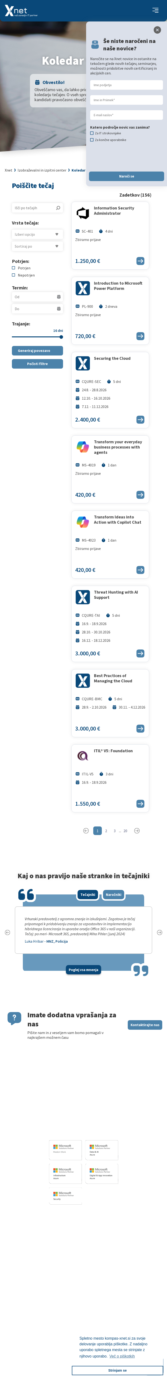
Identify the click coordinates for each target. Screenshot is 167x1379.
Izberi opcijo (25, 234)
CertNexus (105, 1266)
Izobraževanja (110, 1213)
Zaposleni (72, 1303)
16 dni (58, 330)
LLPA (68, 1327)
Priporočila (106, 1244)
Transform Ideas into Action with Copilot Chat (117, 519)
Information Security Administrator (114, 210)
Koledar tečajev (85, 170)
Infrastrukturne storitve (52, 1237)
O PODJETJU (73, 1284)
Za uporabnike (108, 1220)
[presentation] (126, 156)
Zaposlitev (73, 1297)
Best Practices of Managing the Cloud (113, 678)
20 (125, 830)
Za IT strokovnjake (112, 1226)
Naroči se (126, 176)
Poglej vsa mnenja (83, 969)
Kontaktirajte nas (145, 1025)
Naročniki (113, 894)
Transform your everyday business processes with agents (118, 447)
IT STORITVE (41, 1213)
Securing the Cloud (112, 358)
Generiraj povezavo (34, 350)
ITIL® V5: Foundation (113, 750)
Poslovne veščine (110, 1238)
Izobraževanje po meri (115, 1232)
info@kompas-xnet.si (75, 1132)
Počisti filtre (37, 363)
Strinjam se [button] (117, 1370)
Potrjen (24, 268)
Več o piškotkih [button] (122, 1356)
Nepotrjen (26, 275)
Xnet (8, 170)
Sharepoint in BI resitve (51, 1243)
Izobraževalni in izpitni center (42, 170)
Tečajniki (87, 894)
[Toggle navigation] (155, 11)
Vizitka (70, 1291)
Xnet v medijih (75, 1321)
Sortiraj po (23, 246)
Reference (72, 1309)
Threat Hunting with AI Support (116, 595)
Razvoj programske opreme (55, 1220)
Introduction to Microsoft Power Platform (118, 286)
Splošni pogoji (108, 1250)
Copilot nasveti (109, 1272)
